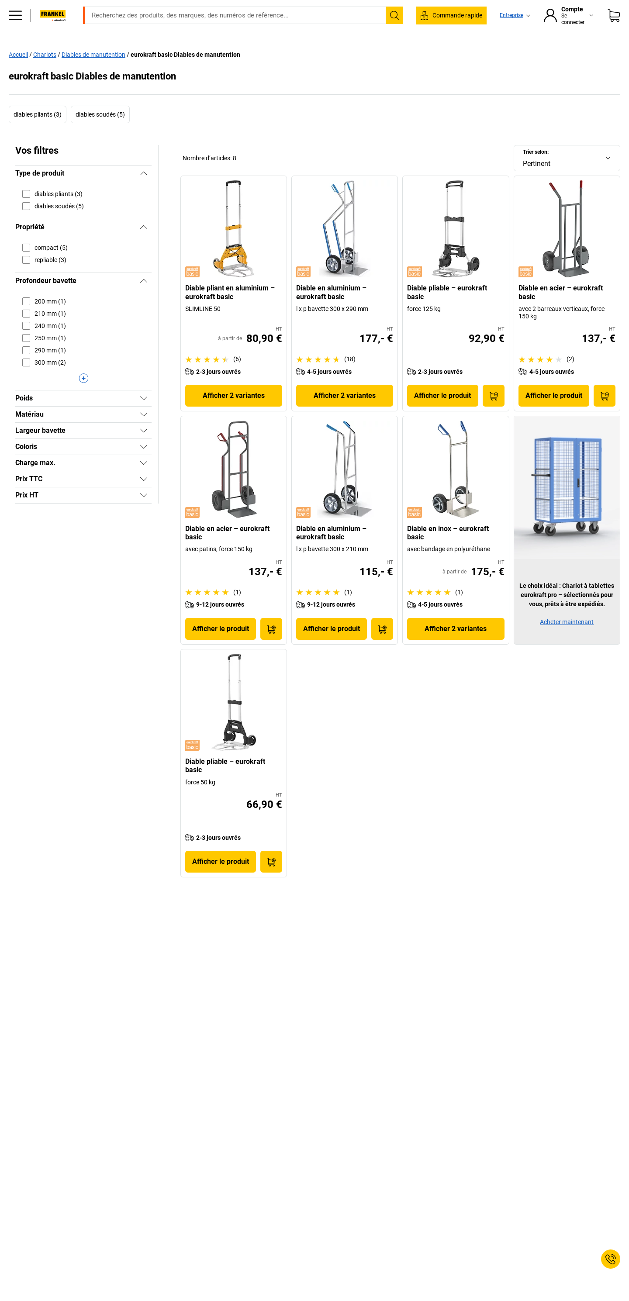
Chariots (44, 72)
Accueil (18, 72)
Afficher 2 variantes (234, 414)
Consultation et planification (516, 53)
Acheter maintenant (567, 640)
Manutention (283, 53)
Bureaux (112, 53)
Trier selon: (536, 170)
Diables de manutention (93, 72)
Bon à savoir (442, 53)
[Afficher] (143, 416)
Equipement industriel (173, 53)
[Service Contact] (610, 1259)
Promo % (586, 53)
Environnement (339, 53)
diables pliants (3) (38, 132)
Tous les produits (60, 53)
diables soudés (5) (100, 132)
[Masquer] (143, 191)
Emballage (393, 53)
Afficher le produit (442, 414)
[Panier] (614, 28)
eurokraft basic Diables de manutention (185, 72)
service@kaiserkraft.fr (454, 6)
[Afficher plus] (83, 396)
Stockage (234, 53)
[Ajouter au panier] (494, 414)
